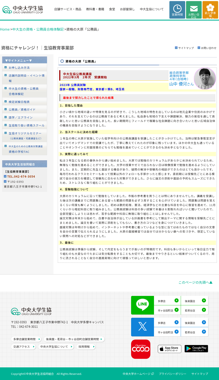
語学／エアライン (21, 117)
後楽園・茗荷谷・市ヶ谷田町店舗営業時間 (72, 339)
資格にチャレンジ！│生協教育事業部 (37, 48)
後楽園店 (190, 301)
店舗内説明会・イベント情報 (27, 78)
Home (5, 29)
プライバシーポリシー (172, 374)
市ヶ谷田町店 (165, 310)
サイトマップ (186, 48)
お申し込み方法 (19, 67)
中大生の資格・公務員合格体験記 (38, 29)
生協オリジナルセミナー (26, 135)
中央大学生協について (54, 346)
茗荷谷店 (190, 310)
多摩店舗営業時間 (24, 339)
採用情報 (84, 346)
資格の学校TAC (26, 149)
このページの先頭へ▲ (195, 282)
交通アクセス (21, 346)
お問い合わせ (208, 48)
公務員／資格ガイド (22, 109)
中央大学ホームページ (136, 374)
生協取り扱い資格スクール (27, 125)
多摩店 (162, 301)
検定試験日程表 (19, 102)
